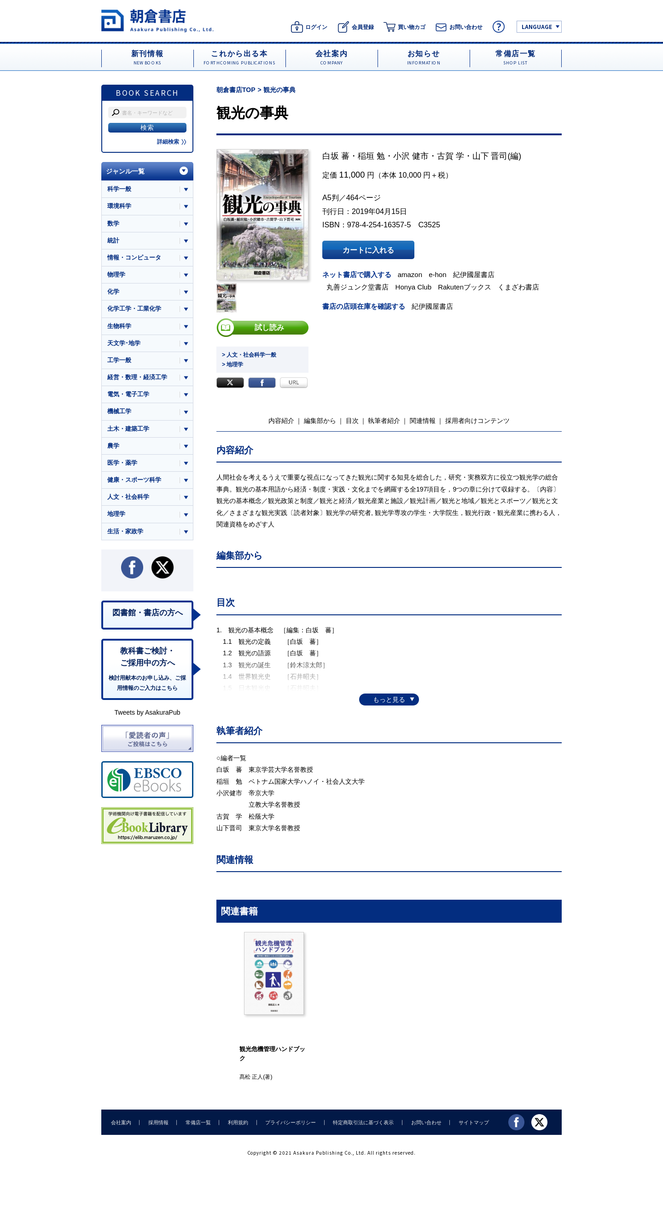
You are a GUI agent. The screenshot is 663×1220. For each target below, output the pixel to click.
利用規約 (236, 1122)
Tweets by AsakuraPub (147, 713)
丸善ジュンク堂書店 (358, 287)
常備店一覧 (196, 1122)
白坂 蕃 (335, 156)
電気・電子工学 (128, 394)
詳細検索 (171, 142)
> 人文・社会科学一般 (249, 355)
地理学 (116, 514)
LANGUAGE (537, 26)
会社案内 (120, 1122)
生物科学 (119, 326)
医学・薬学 (122, 463)
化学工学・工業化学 (134, 309)
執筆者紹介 (384, 420)
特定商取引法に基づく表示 (360, 1122)
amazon (410, 274)
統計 (113, 240)
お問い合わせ (422, 1122)
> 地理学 (232, 364)
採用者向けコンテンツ (477, 420)
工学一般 (119, 360)
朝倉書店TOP (236, 89)
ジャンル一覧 (125, 171)
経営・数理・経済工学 (137, 377)
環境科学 (119, 205)
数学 (113, 223)
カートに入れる (368, 250)
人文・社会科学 (128, 497)
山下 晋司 (490, 156)
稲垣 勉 (371, 156)
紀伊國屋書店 (474, 274)
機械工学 (119, 411)
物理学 (116, 274)
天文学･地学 (123, 343)
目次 (352, 420)
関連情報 (423, 420)
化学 (113, 292)
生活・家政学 (125, 531)
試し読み (269, 328)
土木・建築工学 (128, 429)
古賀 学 (450, 156)
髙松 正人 (251, 1077)
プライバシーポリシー (288, 1122)
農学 (113, 446)
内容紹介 (281, 420)
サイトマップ (470, 1122)
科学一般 (119, 188)
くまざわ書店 (519, 287)
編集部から (320, 420)
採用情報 (157, 1122)
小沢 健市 (411, 156)
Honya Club (413, 287)
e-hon (438, 274)
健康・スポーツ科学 (134, 480)
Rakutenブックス (465, 287)
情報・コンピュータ (134, 257)
